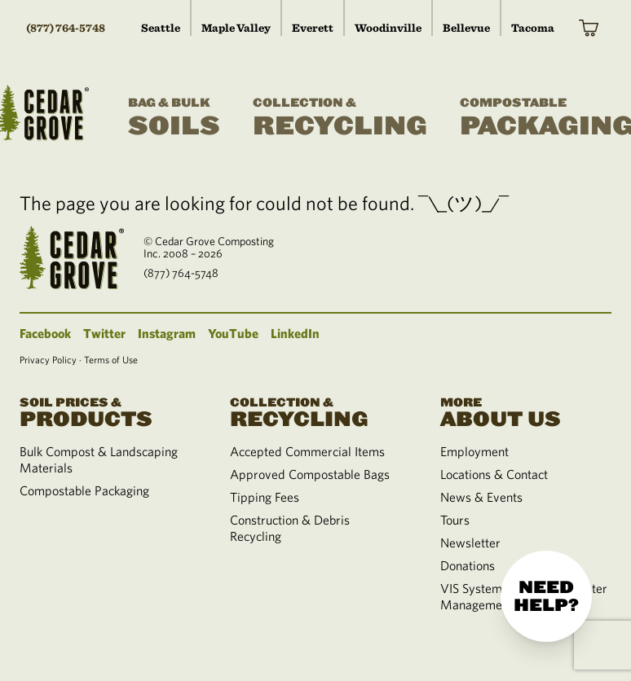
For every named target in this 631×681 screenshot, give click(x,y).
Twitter (104, 333)
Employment (474, 451)
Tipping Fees (264, 497)
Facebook (45, 333)
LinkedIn (295, 333)
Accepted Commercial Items (307, 451)
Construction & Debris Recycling (290, 527)
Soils (174, 118)
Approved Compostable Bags (310, 474)
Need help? (546, 596)
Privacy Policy (48, 359)
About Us (525, 411)
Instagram (167, 333)
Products (105, 411)
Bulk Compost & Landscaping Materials (99, 459)
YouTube (233, 333)
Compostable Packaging (84, 490)
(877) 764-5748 (65, 27)
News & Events (481, 497)
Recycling (340, 118)
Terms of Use (111, 359)
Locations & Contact (494, 474)
